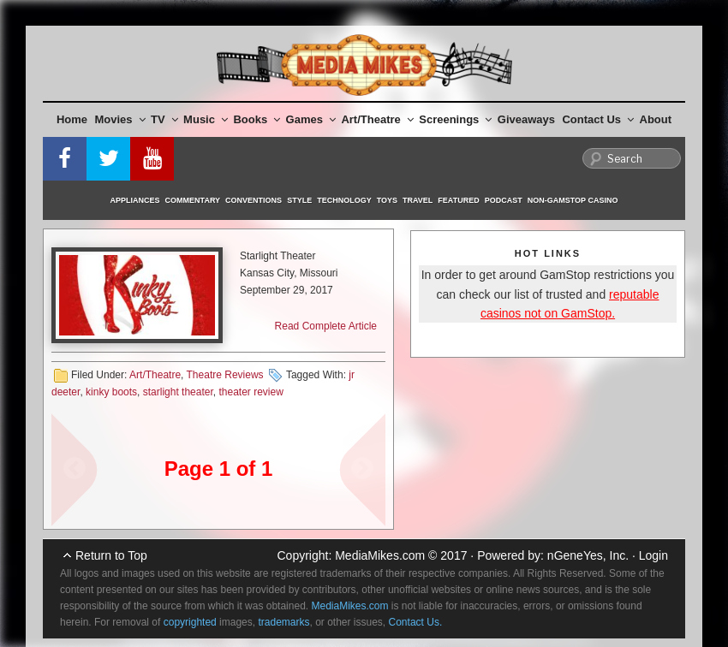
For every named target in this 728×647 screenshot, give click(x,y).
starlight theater (178, 392)
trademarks (283, 622)
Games (311, 119)
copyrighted (190, 622)
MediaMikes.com (380, 555)
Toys (387, 200)
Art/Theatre (377, 119)
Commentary (193, 200)
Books (256, 119)
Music (205, 119)
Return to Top (111, 555)
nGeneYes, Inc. (588, 555)
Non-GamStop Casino (573, 200)
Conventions (253, 200)
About (656, 119)
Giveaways (526, 119)
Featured (458, 200)
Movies (120, 119)
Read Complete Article (326, 326)
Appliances (135, 200)
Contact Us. (416, 622)
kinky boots (111, 392)
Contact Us (598, 119)
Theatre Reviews (225, 375)
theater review (250, 392)
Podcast (503, 200)
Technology (344, 200)
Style (299, 200)
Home (72, 119)
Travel (418, 200)
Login (653, 555)
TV (164, 119)
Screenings (455, 119)
